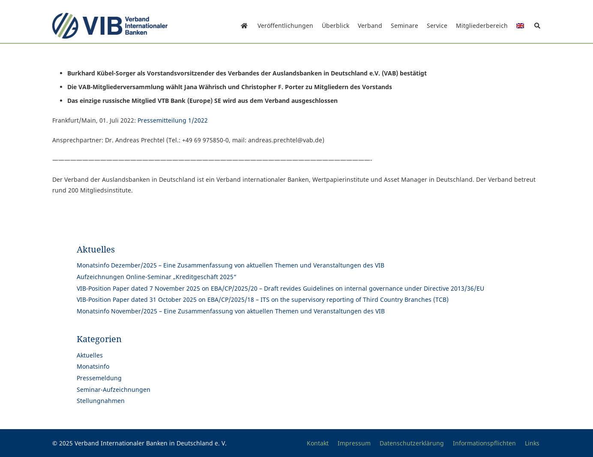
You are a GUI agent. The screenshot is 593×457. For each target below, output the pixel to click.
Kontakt (318, 443)
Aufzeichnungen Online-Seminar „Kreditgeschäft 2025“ (157, 277)
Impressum (354, 443)
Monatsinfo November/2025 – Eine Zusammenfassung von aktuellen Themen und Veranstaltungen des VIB (231, 311)
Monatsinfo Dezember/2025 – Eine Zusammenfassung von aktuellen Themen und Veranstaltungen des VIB (230, 265)
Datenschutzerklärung (412, 443)
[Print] (110, 26)
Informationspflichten (484, 443)
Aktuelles (90, 355)
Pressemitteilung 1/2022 (173, 120)
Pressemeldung (99, 378)
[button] (537, 25)
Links (532, 443)
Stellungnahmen (101, 401)
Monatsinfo (93, 366)
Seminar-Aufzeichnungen (113, 389)
